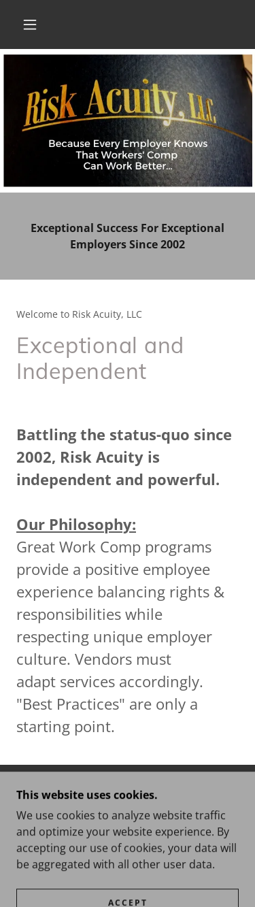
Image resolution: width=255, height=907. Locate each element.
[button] (30, 24)
